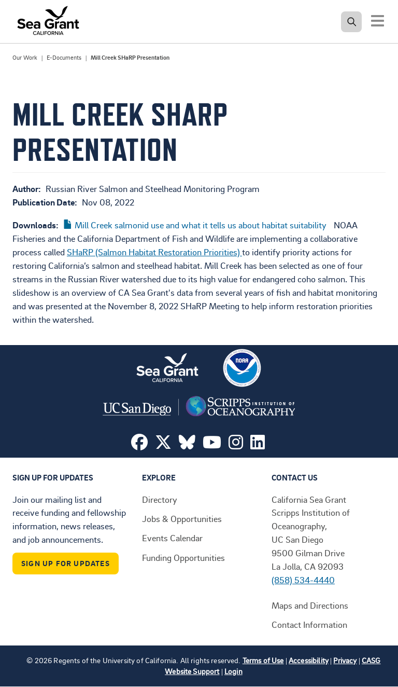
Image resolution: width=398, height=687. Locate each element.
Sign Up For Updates (65, 563)
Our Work (24, 57)
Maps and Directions (310, 605)
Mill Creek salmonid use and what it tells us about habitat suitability (200, 224)
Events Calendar (172, 537)
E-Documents (64, 57)
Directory (159, 499)
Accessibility (309, 660)
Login (233, 671)
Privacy (345, 660)
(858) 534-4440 (303, 579)
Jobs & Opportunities (182, 518)
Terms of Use (263, 660)
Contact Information (309, 624)
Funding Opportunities (183, 557)
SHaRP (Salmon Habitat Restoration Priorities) (154, 251)
